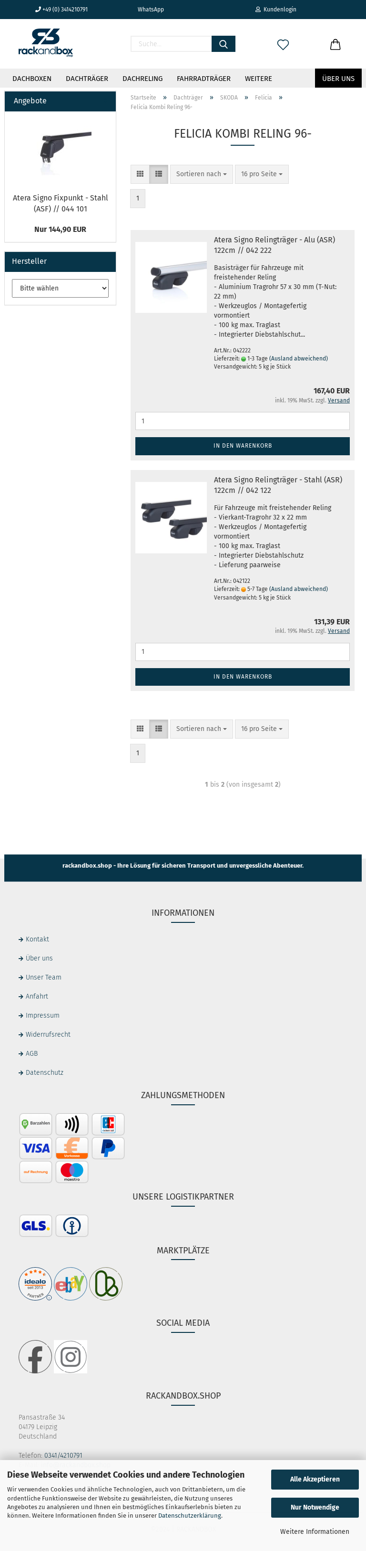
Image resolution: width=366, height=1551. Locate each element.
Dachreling (142, 78)
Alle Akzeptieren (315, 1479)
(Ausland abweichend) (298, 358)
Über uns (338, 78)
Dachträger (87, 78)
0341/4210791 (63, 1455)
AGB (32, 1054)
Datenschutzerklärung (189, 1515)
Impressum (43, 1015)
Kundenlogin (275, 9)
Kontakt (37, 939)
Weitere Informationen (314, 1532)
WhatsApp (147, 9)
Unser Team (43, 977)
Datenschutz (44, 1073)
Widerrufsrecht (48, 1035)
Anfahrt (37, 996)
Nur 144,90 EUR (60, 229)
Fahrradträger (204, 78)
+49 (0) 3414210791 (61, 9)
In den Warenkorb (243, 445)
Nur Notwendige (315, 1507)
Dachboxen (31, 78)
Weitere (258, 78)
